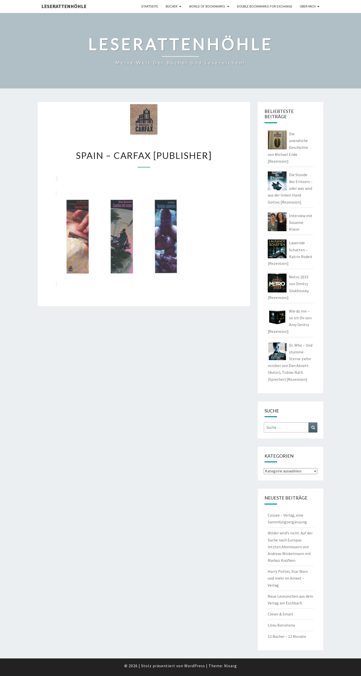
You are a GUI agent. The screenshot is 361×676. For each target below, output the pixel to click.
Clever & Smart (280, 614)
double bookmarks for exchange (264, 6)
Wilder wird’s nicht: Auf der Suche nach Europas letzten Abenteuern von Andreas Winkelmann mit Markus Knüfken (290, 546)
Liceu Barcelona (281, 625)
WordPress (194, 665)
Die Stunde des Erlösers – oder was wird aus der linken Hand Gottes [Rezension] (290, 188)
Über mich (308, 6)
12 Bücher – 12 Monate (287, 636)
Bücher (171, 6)
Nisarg (230, 665)
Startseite (149, 6)
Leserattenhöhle (63, 6)
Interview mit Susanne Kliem (300, 222)
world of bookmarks (207, 6)
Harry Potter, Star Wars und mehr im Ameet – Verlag (288, 578)
